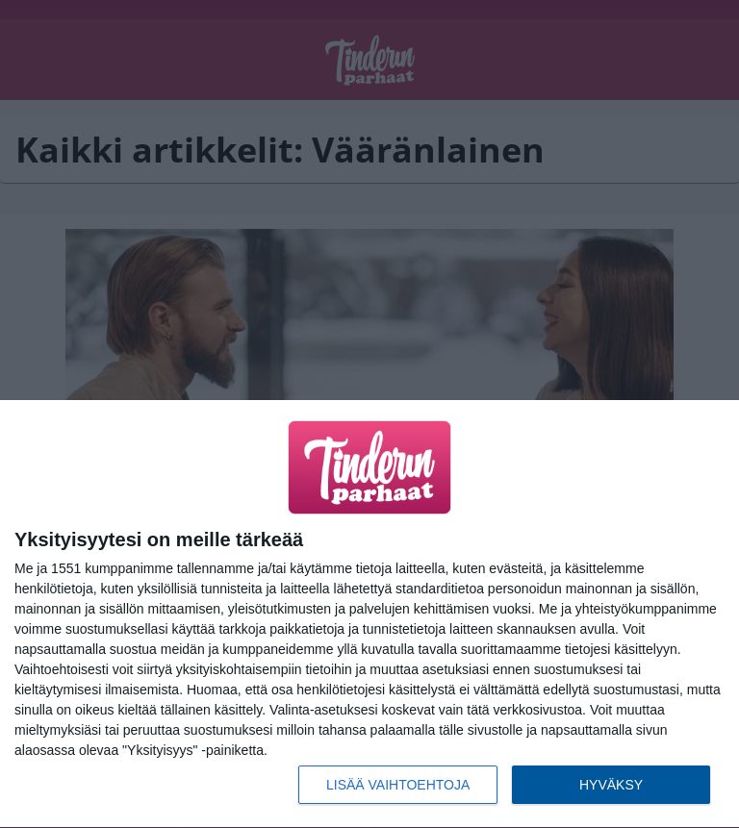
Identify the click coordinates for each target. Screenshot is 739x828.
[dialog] (369, 614)
